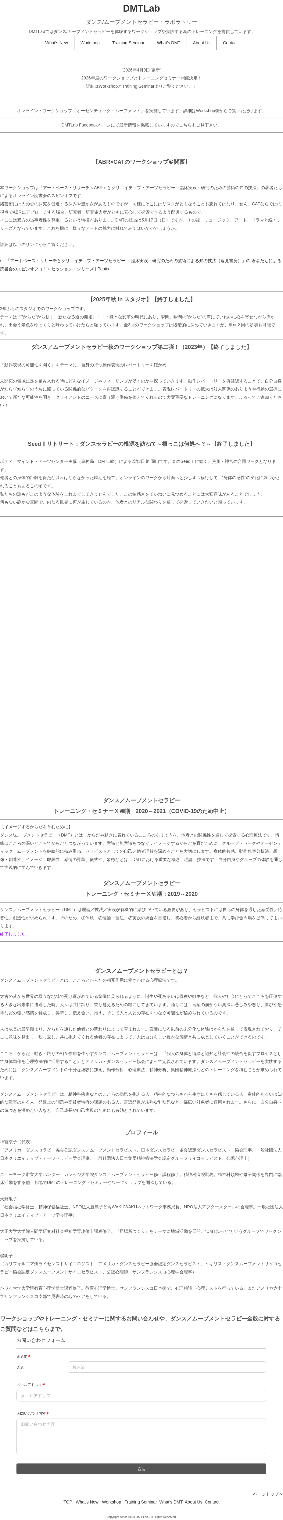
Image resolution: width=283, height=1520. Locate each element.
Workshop (90, 42)
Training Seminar (128, 42)
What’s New (56, 42)
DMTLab (141, 8)
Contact (230, 42)
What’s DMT (169, 42)
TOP (67, 1502)
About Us (202, 42)
